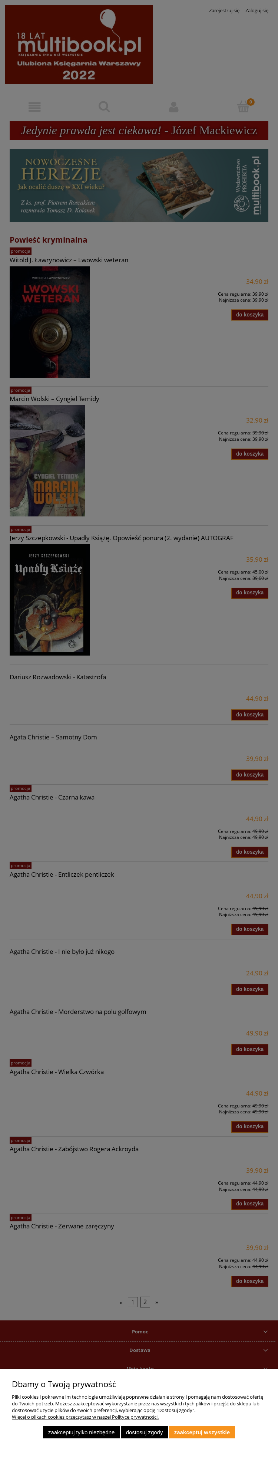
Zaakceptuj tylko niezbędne (81, 1432)
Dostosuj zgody (144, 1432)
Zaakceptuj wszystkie (202, 1432)
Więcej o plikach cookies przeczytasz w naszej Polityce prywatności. (85, 1417)
